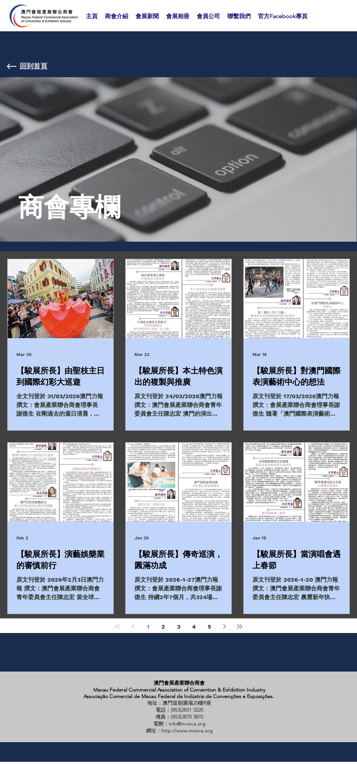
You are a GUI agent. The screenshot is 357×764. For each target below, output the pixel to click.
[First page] (117, 626)
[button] (116, 16)
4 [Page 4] (194, 626)
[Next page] (224, 626)
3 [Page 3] (178, 626)
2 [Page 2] (163, 626)
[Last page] (239, 626)
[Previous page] (132, 626)
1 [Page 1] (148, 626)
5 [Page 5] (209, 626)
